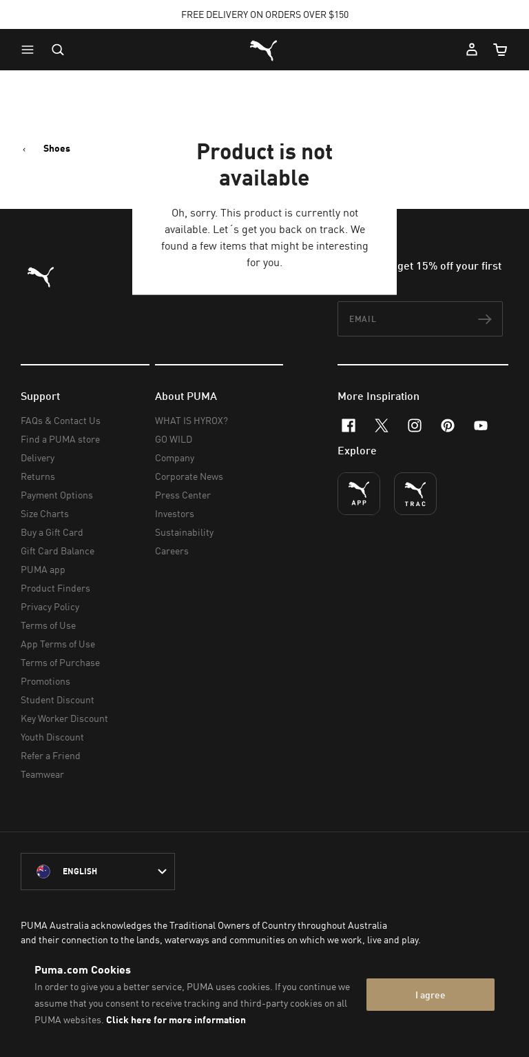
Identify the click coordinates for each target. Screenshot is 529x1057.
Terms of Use (48, 625)
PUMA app (43, 569)
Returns (38, 476)
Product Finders (55, 588)
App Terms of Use (58, 644)
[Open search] (58, 50)
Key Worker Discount (64, 718)
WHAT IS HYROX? (191, 420)
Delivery (37, 457)
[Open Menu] (31, 49)
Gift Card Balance (57, 550)
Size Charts (45, 513)
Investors (174, 513)
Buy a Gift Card (52, 532)
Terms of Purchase (60, 662)
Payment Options (57, 495)
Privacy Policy (50, 606)
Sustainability (184, 532)
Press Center (183, 495)
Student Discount (57, 699)
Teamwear (42, 774)
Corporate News (189, 476)
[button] (31, 49)
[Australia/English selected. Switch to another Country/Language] (97, 871)
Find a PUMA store (60, 439)
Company (174, 457)
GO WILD (173, 439)
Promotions (45, 681)
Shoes (56, 148)
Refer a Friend (51, 755)
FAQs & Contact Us (61, 420)
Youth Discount (52, 737)
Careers (172, 550)
